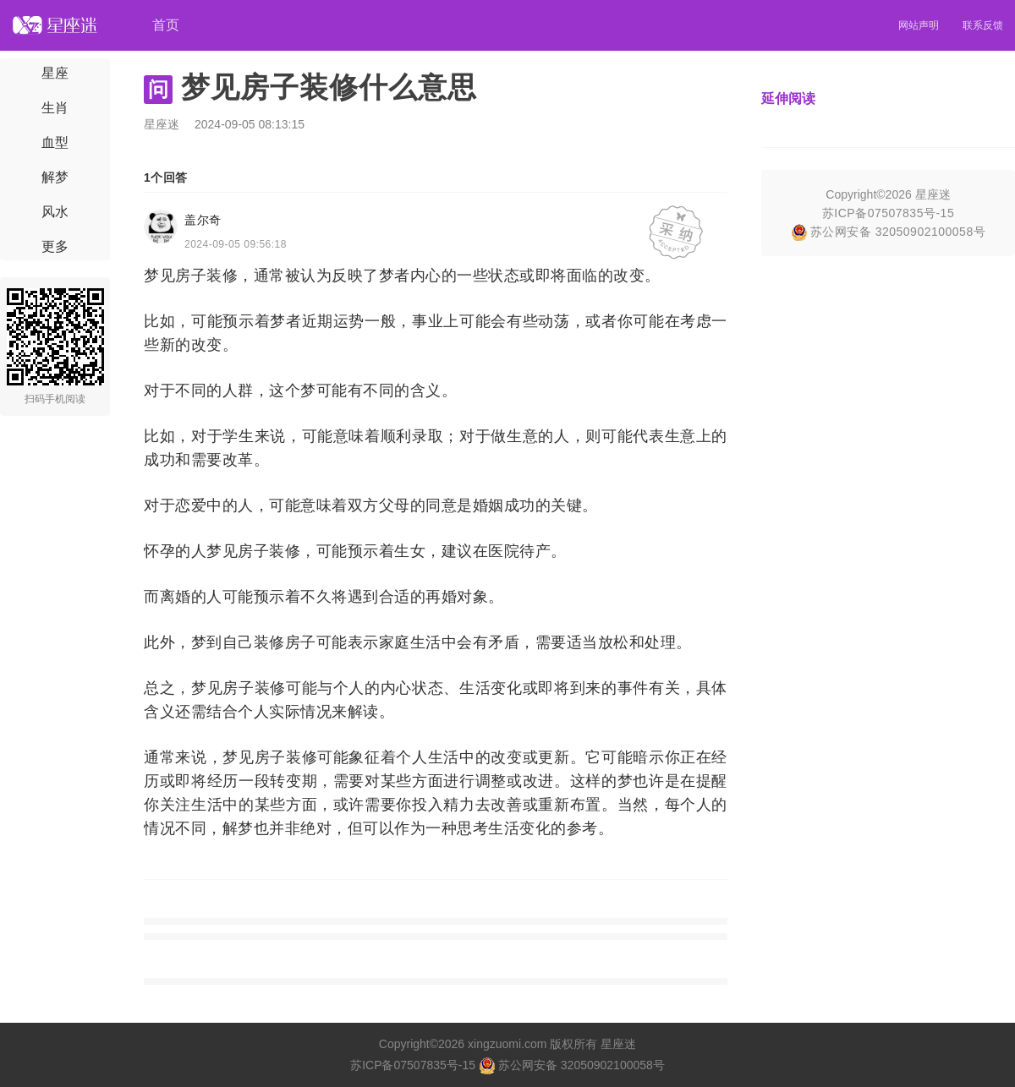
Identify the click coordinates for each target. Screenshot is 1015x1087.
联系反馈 (983, 25)
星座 (55, 73)
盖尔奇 (203, 220)
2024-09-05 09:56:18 (235, 244)
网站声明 (918, 25)
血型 (55, 142)
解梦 (55, 177)
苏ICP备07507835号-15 (888, 213)
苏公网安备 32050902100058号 (888, 231)
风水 (55, 212)
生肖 (55, 108)
